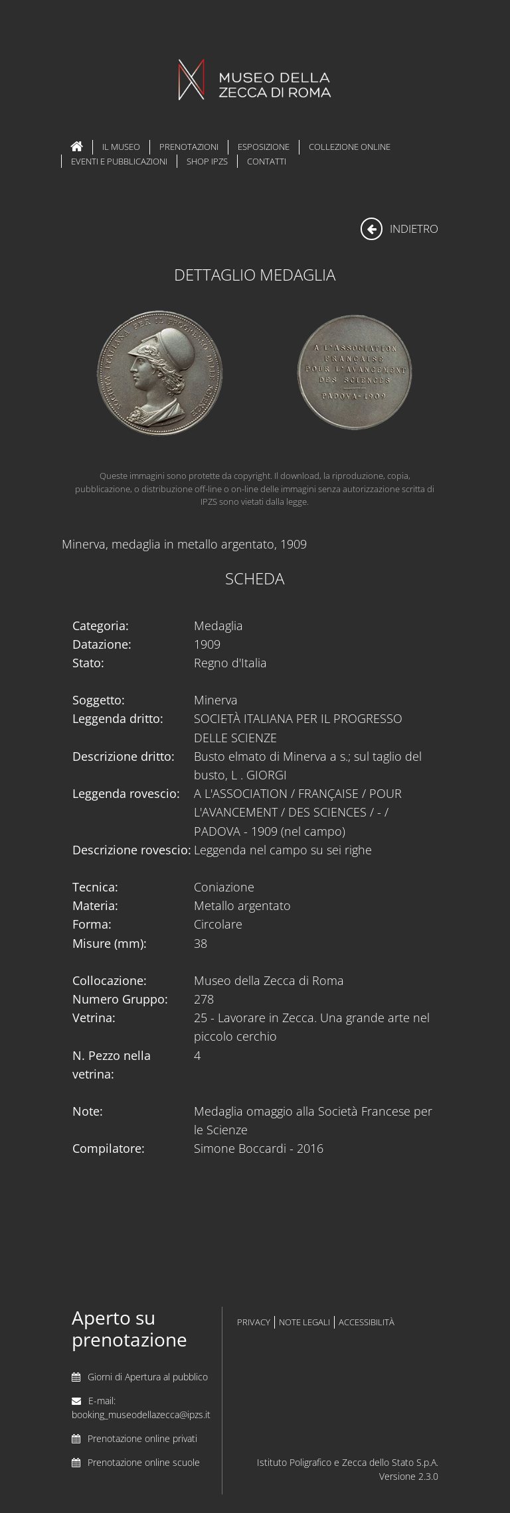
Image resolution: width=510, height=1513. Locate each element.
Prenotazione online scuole (144, 1462)
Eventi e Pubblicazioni (119, 161)
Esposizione (264, 147)
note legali (304, 1322)
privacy (253, 1322)
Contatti (266, 161)
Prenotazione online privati (142, 1438)
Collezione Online (349, 147)
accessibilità (366, 1322)
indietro (399, 228)
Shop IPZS (207, 161)
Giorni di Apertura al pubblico (148, 1376)
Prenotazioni (188, 147)
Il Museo (121, 147)
